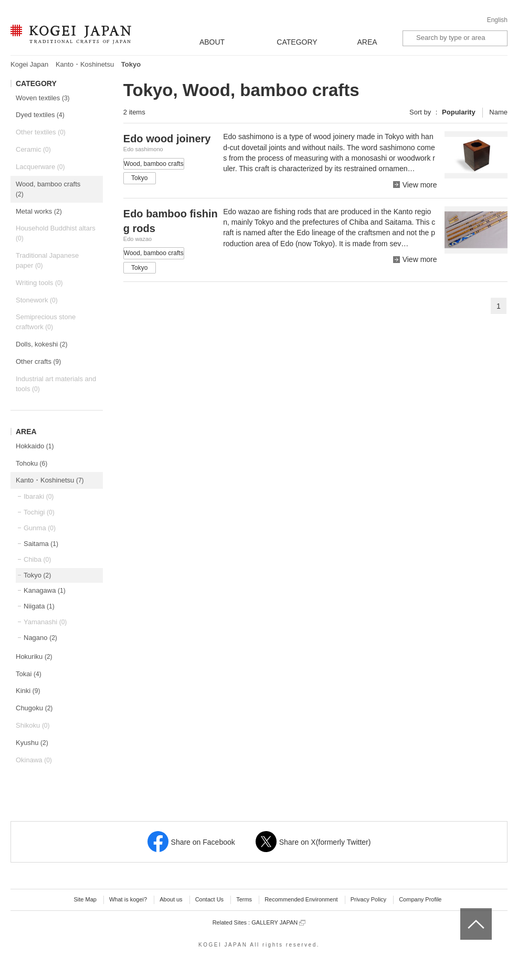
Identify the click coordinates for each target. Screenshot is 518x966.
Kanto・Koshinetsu (85, 64)
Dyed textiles (40, 115)
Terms (244, 899)
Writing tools (39, 283)
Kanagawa (45, 590)
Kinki (28, 691)
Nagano (40, 638)
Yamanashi (45, 622)
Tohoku (31, 463)
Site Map (84, 899)
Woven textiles (43, 98)
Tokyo (37, 575)
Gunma (40, 528)
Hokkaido (35, 446)
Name (498, 112)
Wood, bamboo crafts (48, 189)
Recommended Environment (301, 899)
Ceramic (33, 149)
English (497, 20)
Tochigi (39, 512)
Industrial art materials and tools (56, 384)
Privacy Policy (368, 899)
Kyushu (32, 743)
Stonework (37, 300)
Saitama (41, 544)
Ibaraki (39, 496)
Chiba (37, 559)
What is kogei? (128, 899)
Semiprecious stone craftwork (46, 322)
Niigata (39, 606)
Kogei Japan (29, 64)
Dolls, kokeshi (41, 344)
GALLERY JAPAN (278, 922)
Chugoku (34, 708)
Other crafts (38, 361)
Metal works (39, 211)
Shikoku (33, 725)
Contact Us (209, 899)
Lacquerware (40, 167)
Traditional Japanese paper (47, 260)
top (464, 912)
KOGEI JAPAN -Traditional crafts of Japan (70, 35)
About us (171, 899)
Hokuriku (34, 656)
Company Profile (420, 899)
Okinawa (34, 760)
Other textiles (41, 132)
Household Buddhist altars (56, 233)
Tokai (28, 674)
